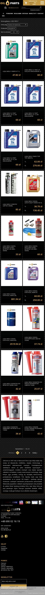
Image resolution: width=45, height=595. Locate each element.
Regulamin (17, 13)
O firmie (3, 546)
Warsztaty (33, 13)
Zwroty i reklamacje (7, 566)
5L (25, 165)
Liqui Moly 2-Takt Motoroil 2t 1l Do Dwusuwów (10, 114)
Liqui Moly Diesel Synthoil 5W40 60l (10, 339)
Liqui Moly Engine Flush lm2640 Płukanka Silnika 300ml (33, 428)
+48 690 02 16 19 (13, 8)
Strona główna (5, 21)
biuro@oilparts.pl (6, 530)
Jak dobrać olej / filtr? (7, 570)
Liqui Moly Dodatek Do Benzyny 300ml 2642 (11, 384)
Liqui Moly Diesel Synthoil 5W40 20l (10, 294)
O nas (3, 15)
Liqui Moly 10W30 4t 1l (11, 71)
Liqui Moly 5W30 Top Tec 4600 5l (32, 157)
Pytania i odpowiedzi (7, 568)
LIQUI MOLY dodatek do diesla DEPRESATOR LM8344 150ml (33, 383)
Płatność (3, 563)
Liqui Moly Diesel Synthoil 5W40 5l (31, 291)
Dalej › (34, 453)
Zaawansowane (35, 10)
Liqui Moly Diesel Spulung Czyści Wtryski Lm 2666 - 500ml (9, 248)
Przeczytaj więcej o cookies (20, 592)
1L (25, 161)
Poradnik (9, 13)
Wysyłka (25, 13)
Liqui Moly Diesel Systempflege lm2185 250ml (32, 338)
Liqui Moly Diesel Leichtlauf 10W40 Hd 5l (33, 201)
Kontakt (40, 13)
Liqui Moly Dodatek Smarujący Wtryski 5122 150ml (11, 428)
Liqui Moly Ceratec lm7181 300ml (10, 204)
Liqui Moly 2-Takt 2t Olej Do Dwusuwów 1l (33, 70)
